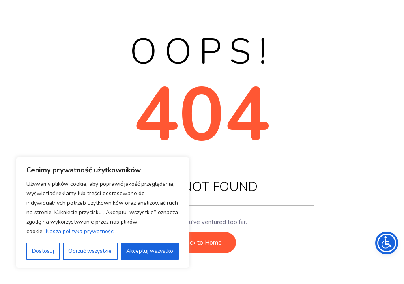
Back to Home (202, 242)
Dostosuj (43, 251)
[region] (102, 212)
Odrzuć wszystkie (90, 251)
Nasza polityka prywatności (80, 231)
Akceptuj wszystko (149, 251)
